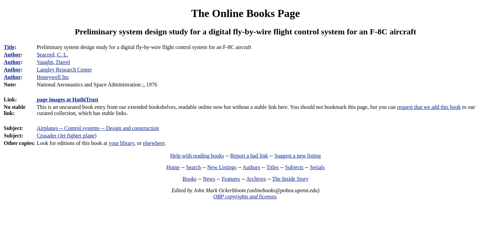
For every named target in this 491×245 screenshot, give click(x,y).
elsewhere (154, 143)
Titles (272, 167)
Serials (317, 167)
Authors (251, 167)
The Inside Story (290, 179)
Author (12, 55)
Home (173, 167)
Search (193, 167)
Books (189, 179)
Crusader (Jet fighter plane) (66, 135)
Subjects (294, 167)
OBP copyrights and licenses (244, 196)
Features (231, 179)
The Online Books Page (245, 13)
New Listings (222, 167)
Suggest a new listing (297, 156)
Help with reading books (197, 156)
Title (9, 47)
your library (121, 143)
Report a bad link (249, 156)
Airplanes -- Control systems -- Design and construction (98, 128)
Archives (256, 179)
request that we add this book (429, 107)
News (209, 179)
